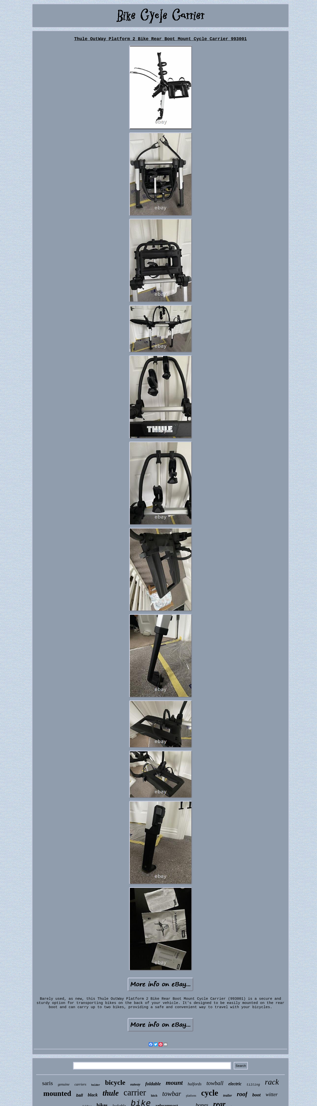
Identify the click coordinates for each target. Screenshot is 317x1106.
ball (79, 1095)
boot (256, 1094)
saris (47, 1083)
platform (191, 1095)
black (93, 1094)
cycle (209, 1092)
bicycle (115, 1082)
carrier (134, 1092)
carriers (80, 1084)
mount (174, 1082)
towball (214, 1083)
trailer (227, 1095)
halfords (194, 1084)
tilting (253, 1085)
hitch (154, 1095)
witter (272, 1094)
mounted (57, 1093)
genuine (63, 1084)
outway (135, 1084)
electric (235, 1083)
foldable (153, 1083)
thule (111, 1093)
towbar (171, 1093)
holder (95, 1085)
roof (242, 1094)
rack (272, 1081)
